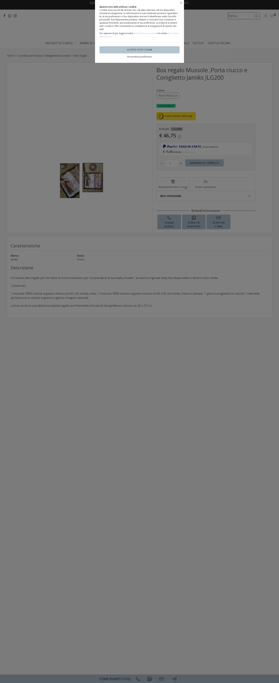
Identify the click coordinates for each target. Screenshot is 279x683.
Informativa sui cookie (145, 33)
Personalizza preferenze (139, 56)
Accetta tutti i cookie (139, 49)
